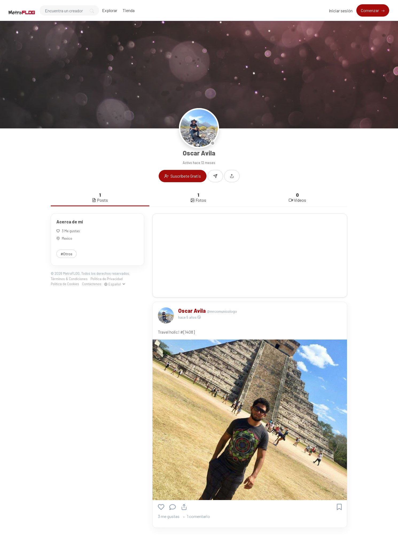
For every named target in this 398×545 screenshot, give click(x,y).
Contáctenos (91, 284)
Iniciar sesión (341, 10)
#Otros (66, 253)
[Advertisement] (250, 255)
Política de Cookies (65, 284)
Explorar (109, 10)
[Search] (69, 10)
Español (113, 284)
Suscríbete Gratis (182, 175)
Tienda (129, 10)
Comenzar (370, 10)
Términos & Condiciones (69, 279)
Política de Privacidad (107, 279)
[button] (232, 176)
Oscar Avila (192, 310)
